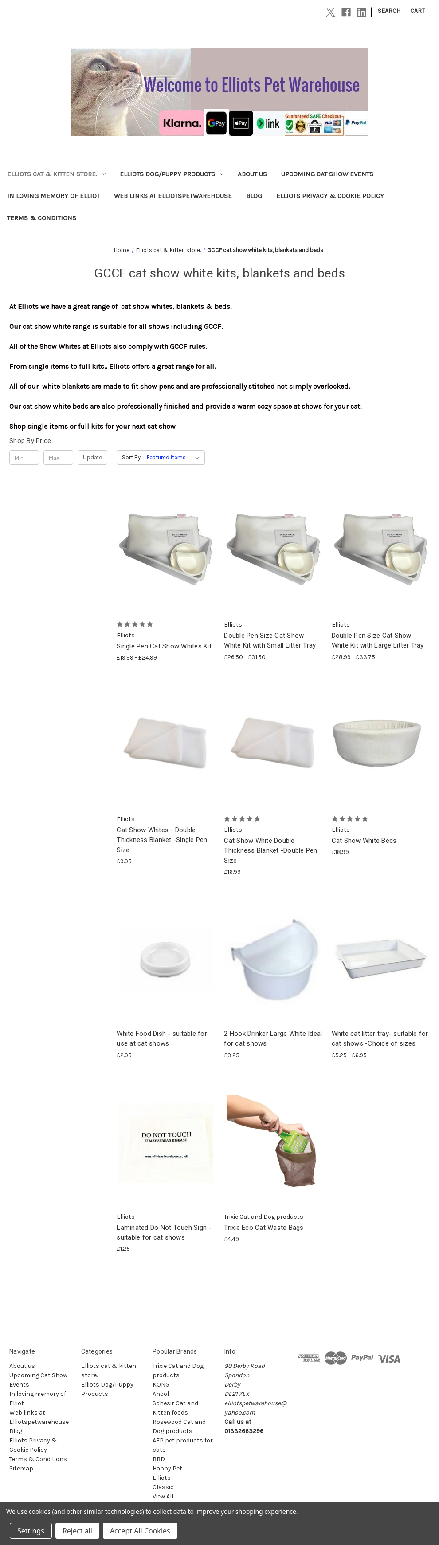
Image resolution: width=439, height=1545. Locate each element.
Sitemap (21, 1468)
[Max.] (58, 457)
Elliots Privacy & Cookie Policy (330, 196)
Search (389, 11)
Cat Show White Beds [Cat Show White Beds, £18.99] (364, 841)
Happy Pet (167, 1468)
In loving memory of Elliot (53, 196)
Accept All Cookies (140, 1531)
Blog (254, 196)
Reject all (77, 1531)
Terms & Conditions (41, 218)
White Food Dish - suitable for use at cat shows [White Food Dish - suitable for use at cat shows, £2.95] (162, 1039)
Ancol (161, 1394)
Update (92, 457)
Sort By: (132, 457)
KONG (161, 1384)
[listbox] (174, 457)
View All (163, 1496)
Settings (30, 1531)
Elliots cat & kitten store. (56, 174)
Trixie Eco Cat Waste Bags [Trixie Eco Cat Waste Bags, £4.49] (263, 1228)
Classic (163, 1487)
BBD (159, 1459)
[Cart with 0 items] (417, 11)
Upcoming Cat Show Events (327, 174)
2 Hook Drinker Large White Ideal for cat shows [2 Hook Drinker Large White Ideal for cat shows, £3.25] (273, 1039)
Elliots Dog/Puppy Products (171, 174)
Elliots (162, 1478)
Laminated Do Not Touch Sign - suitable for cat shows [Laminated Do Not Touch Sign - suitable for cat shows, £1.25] (164, 1233)
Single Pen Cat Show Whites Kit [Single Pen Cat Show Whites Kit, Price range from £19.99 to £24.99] (164, 646)
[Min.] (24, 457)
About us (252, 174)
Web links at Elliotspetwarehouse (173, 196)
